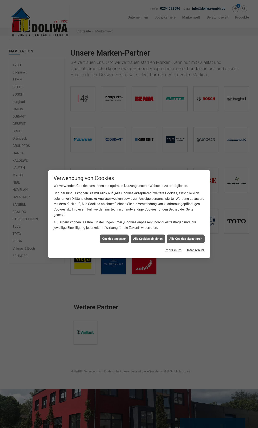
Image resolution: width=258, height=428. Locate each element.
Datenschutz (195, 250)
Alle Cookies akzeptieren (185, 238)
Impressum (173, 250)
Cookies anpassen (114, 238)
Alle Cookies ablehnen (148, 238)
